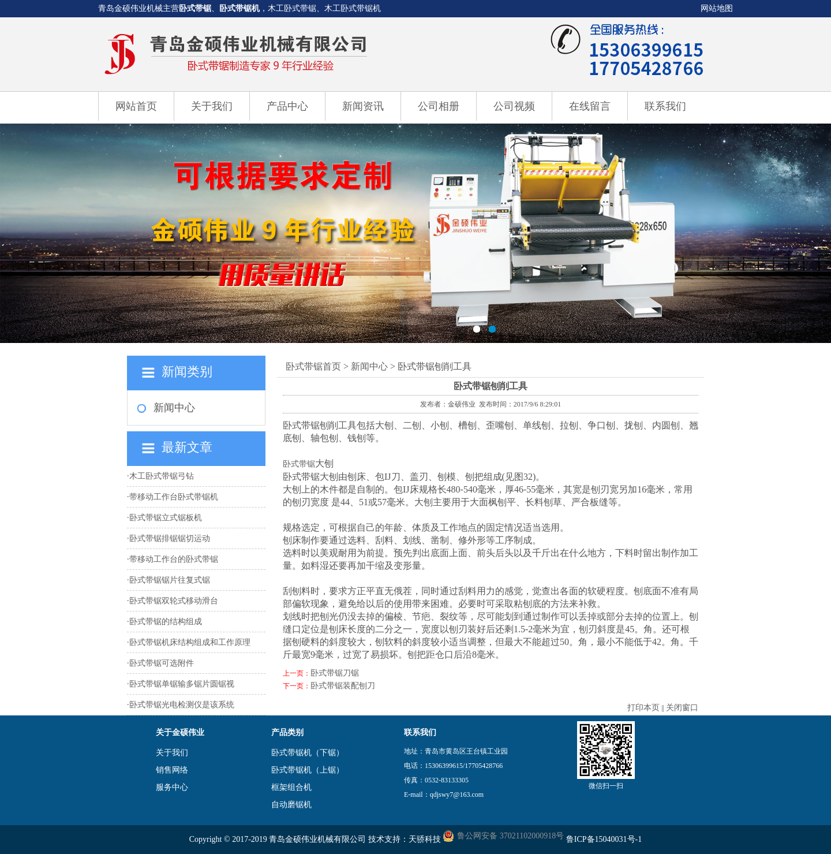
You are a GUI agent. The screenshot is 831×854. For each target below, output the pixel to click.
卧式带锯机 (239, 8)
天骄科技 (425, 839)
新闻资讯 (363, 106)
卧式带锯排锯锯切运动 (169, 538)
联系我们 (665, 106)
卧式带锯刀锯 (334, 673)
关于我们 (212, 106)
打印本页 (643, 707)
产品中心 (287, 106)
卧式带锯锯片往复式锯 (169, 580)
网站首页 (136, 106)
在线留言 (590, 106)
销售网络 (172, 770)
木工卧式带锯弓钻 (161, 476)
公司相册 (438, 106)
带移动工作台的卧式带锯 (173, 559)
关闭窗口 (682, 707)
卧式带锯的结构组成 (165, 621)
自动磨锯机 (291, 804)
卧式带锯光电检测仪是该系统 (181, 704)
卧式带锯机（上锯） (307, 770)
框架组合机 (291, 787)
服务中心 (172, 787)
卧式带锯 (195, 8)
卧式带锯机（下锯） (307, 752)
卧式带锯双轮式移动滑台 (173, 600)
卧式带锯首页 (313, 366)
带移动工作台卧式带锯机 (173, 497)
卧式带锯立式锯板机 (165, 517)
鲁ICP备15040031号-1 (604, 839)
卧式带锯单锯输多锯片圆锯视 (181, 684)
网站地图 (717, 8)
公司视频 (514, 106)
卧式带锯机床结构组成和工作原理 (189, 642)
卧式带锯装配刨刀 (342, 685)
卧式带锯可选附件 (161, 663)
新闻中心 (174, 407)
